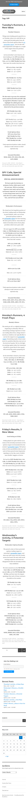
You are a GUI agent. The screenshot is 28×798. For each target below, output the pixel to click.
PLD (9, 309)
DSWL (18, 307)
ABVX (3, 421)
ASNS (9, 421)
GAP (20, 527)
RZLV (11, 423)
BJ (6, 527)
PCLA (6, 309)
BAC (8, 164)
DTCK (22, 307)
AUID (3, 640)
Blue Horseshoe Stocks (7, 795)
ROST (11, 529)
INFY (23, 164)
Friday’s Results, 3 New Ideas (12, 430)
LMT (8, 166)
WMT (3, 643)
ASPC (12, 307)
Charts (4, 787)
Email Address (7, 664)
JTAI (5, 166)
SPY (19, 166)
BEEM (10, 164)
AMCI (9, 307)
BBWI (6, 640)
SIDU (11, 309)
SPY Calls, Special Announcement (11, 173)
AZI (5, 164)
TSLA (16, 529)
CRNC (9, 640)
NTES (3, 641)
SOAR (14, 309)
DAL (17, 164)
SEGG (16, 166)
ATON (3, 527)
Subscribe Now (6, 783)
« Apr (7, 756)
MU (5, 423)
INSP (3, 529)
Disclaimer (5, 790)
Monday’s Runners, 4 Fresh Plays (13, 316)
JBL (3, 423)
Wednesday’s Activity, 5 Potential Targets (12, 538)
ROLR (10, 166)
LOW (15, 640)
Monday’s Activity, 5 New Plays (13, 699)
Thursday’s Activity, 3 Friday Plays (14, 684)
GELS (20, 164)
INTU (6, 529)
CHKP (14, 164)
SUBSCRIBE (14, 4)
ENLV (17, 527)
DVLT (14, 527)
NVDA (8, 423)
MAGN (18, 640)
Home (4, 779)
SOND (19, 641)
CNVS (11, 527)
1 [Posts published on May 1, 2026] (20, 737)
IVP (3, 166)
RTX (13, 166)
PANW (16, 641)
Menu (23, 11)
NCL (3, 309)
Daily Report (19, 163)
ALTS (3, 164)
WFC (21, 166)
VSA (19, 529)
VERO (19, 423)
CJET (8, 527)
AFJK (3, 307)
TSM (20, 309)
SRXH (16, 423)
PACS (13, 641)
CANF (15, 307)
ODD (10, 641)
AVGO (12, 421)
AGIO (6, 307)
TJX (25, 641)
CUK (21, 421)
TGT (22, 641)
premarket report (10, 218)
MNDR (22, 640)
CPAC (18, 421)
